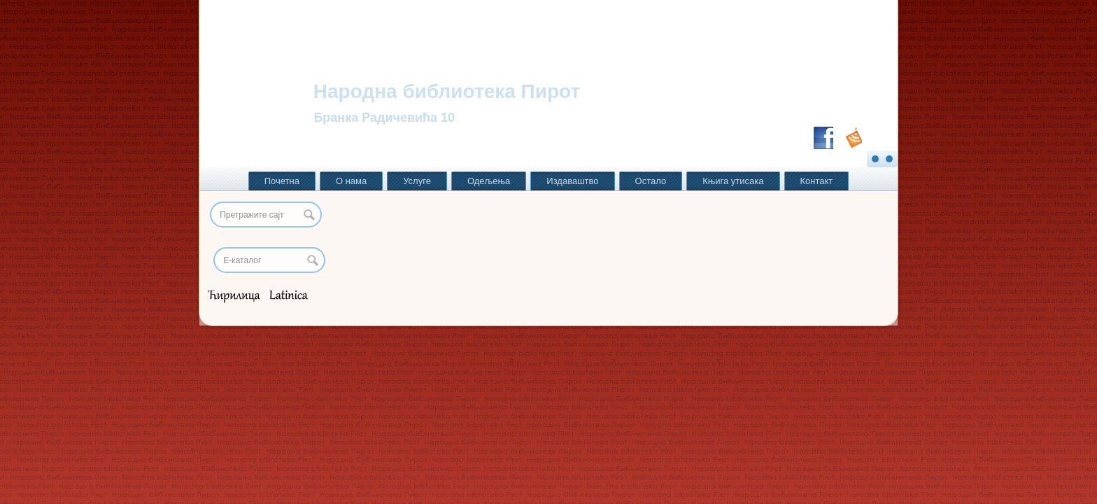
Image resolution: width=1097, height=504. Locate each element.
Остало (651, 181)
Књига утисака (732, 181)
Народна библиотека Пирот (446, 91)
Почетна (281, 181)
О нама (351, 181)
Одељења (488, 181)
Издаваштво (572, 181)
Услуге (417, 181)
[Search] (269, 260)
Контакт (816, 181)
